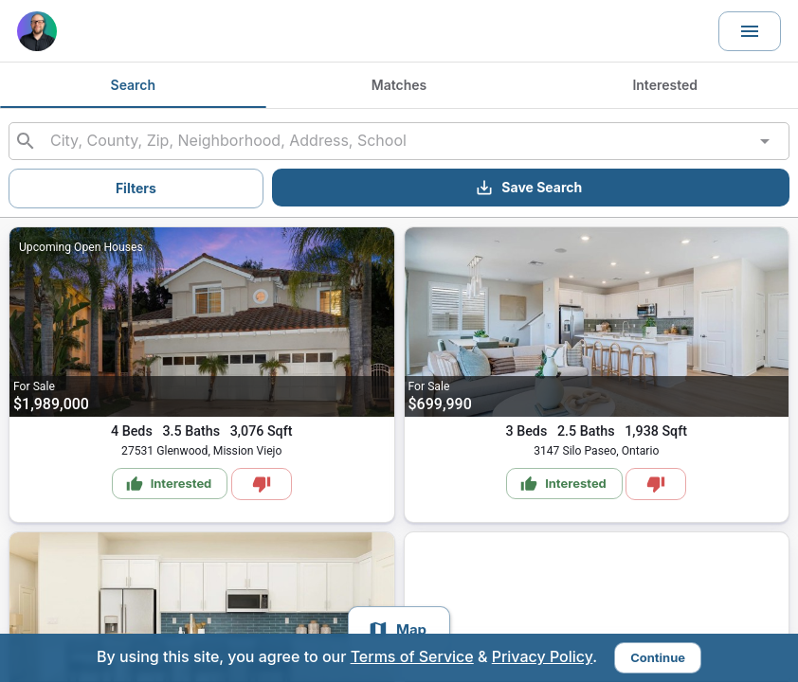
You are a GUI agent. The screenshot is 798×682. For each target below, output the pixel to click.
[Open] (765, 141)
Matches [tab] (399, 85)
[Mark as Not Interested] (261, 484)
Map (397, 629)
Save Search (528, 187)
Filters (136, 188)
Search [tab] (133, 85)
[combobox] (399, 141)
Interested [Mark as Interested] (169, 484)
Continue (657, 657)
